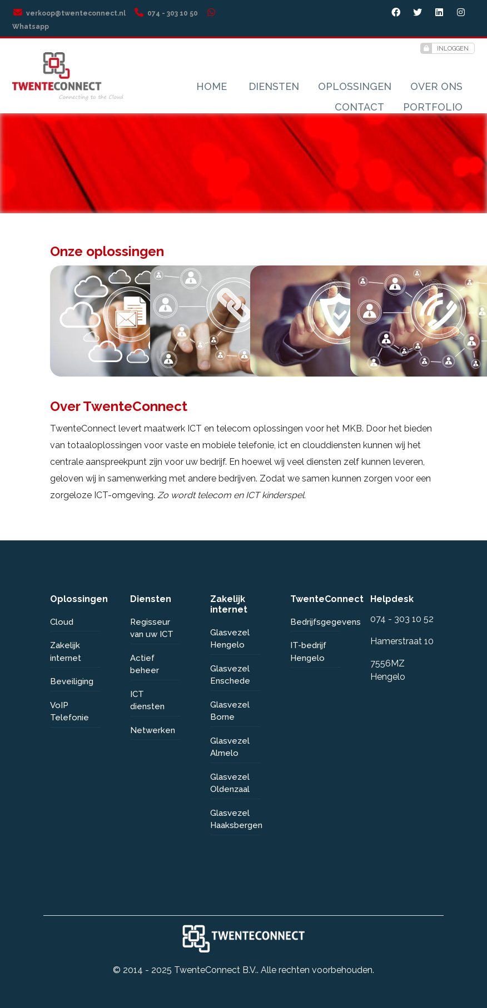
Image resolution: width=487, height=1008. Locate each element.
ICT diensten (147, 700)
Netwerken (152, 730)
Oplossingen (354, 86)
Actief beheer (144, 664)
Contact (359, 107)
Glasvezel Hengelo (230, 639)
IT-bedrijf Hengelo (308, 651)
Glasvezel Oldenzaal (230, 783)
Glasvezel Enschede (230, 675)
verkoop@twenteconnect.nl (69, 13)
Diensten (274, 86)
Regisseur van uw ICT (151, 628)
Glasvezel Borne (230, 711)
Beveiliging (71, 681)
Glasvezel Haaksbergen (235, 819)
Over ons (436, 86)
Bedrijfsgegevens (315, 622)
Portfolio (433, 107)
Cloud (61, 622)
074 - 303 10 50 (165, 13)
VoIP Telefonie (69, 711)
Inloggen (445, 48)
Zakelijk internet (65, 651)
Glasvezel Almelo (230, 747)
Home (211, 86)
